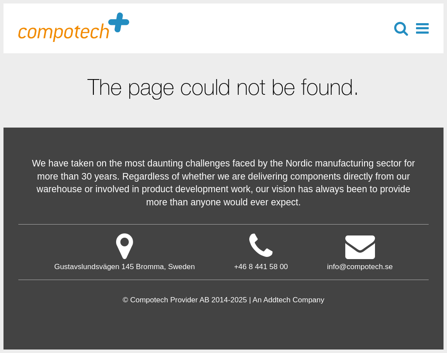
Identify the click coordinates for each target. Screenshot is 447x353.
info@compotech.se (360, 251)
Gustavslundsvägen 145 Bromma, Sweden (124, 251)
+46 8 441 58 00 (261, 267)
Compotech (73, 26)
